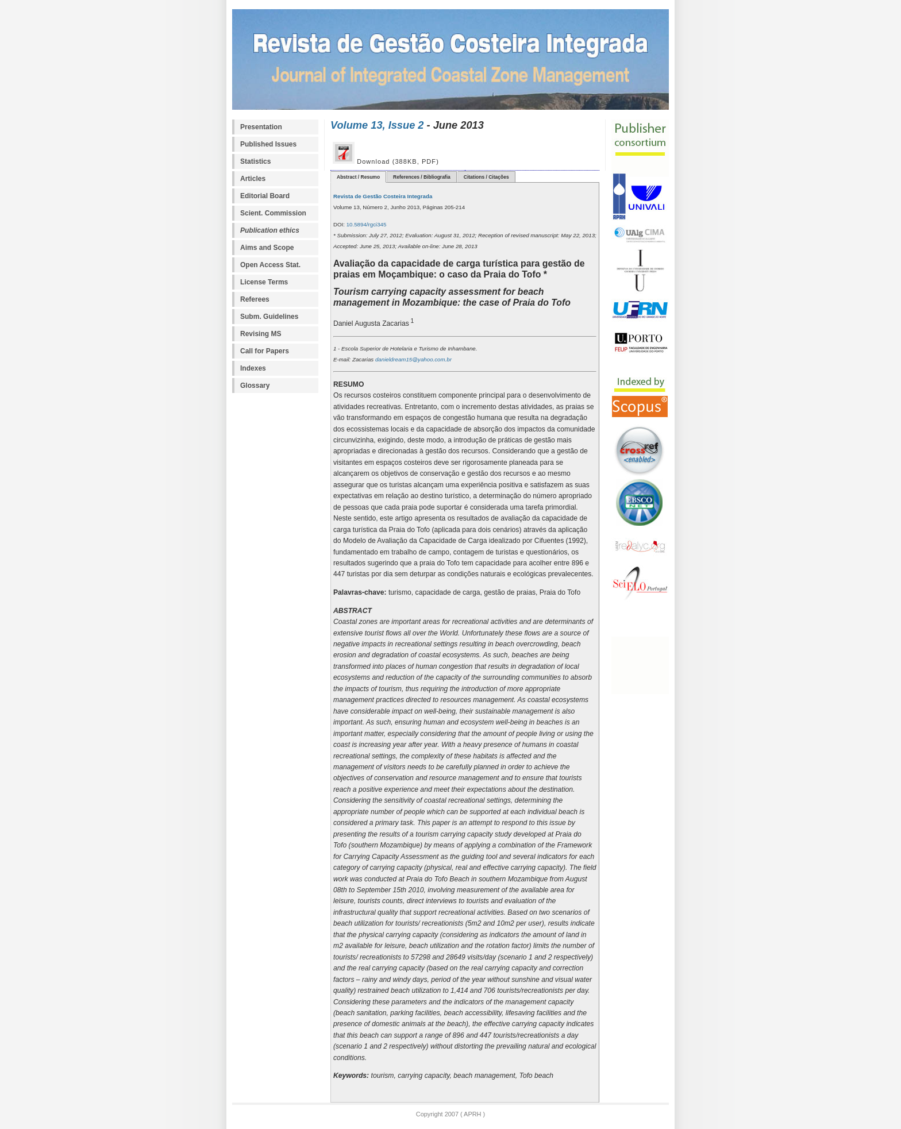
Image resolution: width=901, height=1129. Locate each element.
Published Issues (268, 144)
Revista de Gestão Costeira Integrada (382, 196)
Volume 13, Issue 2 (377, 125)
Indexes (253, 368)
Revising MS (260, 334)
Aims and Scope (267, 248)
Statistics (255, 161)
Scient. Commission (273, 213)
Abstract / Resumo (358, 177)
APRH (472, 1114)
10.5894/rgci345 (365, 224)
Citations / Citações (486, 177)
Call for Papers (264, 351)
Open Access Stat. (270, 265)
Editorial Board (265, 196)
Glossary (254, 386)
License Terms (264, 282)
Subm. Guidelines (269, 317)
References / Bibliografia (421, 177)
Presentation (261, 127)
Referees (254, 299)
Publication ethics (269, 230)
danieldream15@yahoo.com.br (413, 359)
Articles (252, 179)
